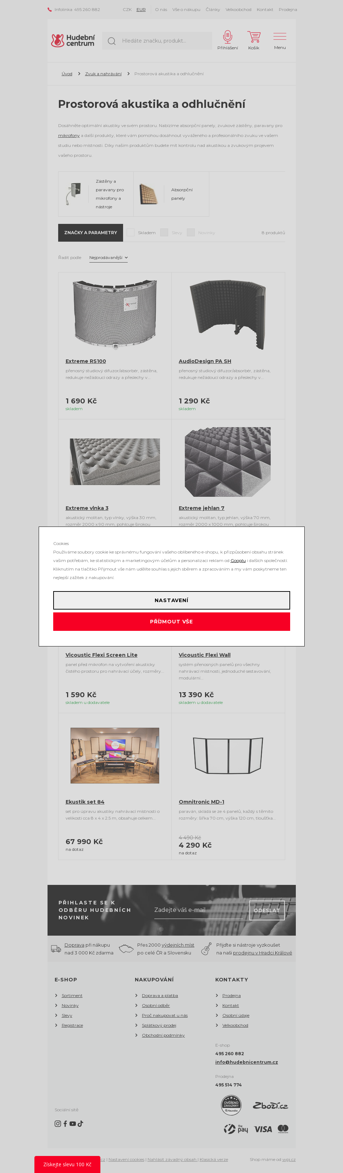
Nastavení (171, 600)
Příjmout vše (171, 621)
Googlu (238, 560)
